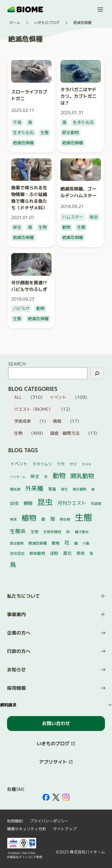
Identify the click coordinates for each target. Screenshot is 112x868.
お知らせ (16, 669)
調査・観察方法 (64, 433)
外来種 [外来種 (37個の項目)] (34, 488)
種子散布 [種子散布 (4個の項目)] (82, 531)
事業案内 (16, 614)
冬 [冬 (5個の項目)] (46, 476)
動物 (66, 227)
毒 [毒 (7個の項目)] (43, 519)
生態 (44, 133)
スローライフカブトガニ (29, 95)
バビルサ (21, 308)
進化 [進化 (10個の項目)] (67, 553)
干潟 (17, 122)
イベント (58, 397)
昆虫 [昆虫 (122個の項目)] (45, 502)
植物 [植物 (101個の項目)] (29, 518)
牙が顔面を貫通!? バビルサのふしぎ (29, 285)
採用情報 (16, 688)
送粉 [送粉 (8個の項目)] (54, 553)
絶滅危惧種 (23, 143)
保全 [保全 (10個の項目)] (34, 476)
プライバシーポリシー (49, 821)
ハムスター (72, 217)
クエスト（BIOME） (33, 409)
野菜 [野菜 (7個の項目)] (81, 553)
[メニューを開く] (100, 9)
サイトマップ (65, 828)
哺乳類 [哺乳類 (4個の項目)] (15, 489)
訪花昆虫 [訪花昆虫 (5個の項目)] (17, 553)
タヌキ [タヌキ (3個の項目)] (86, 464)
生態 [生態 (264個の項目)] (83, 517)
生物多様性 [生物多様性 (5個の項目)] (52, 531)
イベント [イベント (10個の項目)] (19, 464)
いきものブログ (47, 22)
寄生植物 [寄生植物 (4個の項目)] (79, 489)
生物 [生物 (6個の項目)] (34, 531)
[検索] (97, 373)
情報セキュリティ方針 (26, 828)
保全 (17, 227)
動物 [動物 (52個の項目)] (59, 475)
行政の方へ (18, 651)
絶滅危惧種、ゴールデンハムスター (78, 192)
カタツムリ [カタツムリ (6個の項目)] (42, 464)
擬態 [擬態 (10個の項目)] (28, 503)
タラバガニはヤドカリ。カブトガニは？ (78, 96)
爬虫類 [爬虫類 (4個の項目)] (65, 519)
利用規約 (15, 821)
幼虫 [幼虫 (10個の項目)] (14, 503)
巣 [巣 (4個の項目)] (93, 489)
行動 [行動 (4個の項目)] (86, 543)
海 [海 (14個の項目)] (52, 518)
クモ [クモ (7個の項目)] (61, 464)
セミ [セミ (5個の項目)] (73, 464)
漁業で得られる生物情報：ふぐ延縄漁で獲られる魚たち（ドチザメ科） (29, 197)
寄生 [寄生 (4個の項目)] (64, 489)
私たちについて (23, 596)
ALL (18, 397)
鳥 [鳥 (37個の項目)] (13, 564)
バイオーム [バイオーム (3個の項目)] (18, 477)
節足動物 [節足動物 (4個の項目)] (17, 543)
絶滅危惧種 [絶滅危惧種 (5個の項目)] (37, 543)
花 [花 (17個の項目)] (66, 542)
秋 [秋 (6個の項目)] (68, 531)
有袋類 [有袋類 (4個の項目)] (96, 503)
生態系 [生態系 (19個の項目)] (18, 531)
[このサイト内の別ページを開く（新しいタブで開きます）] (56, 743)
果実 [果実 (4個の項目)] (13, 519)
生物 (42, 227)
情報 (57, 421)
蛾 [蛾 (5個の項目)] (76, 543)
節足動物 (70, 133)
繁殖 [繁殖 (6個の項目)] (55, 543)
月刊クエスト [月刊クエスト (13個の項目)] (71, 503)
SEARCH (17, 364)
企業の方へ (18, 633)
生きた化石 (23, 133)
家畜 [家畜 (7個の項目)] (52, 489)
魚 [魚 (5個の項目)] (92, 553)
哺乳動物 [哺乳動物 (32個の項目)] (82, 476)
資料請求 (8, 705)
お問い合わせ (56, 723)
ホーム (14, 22)
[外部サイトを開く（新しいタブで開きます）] (46, 797)
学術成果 (22, 421)
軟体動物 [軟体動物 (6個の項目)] (37, 553)
